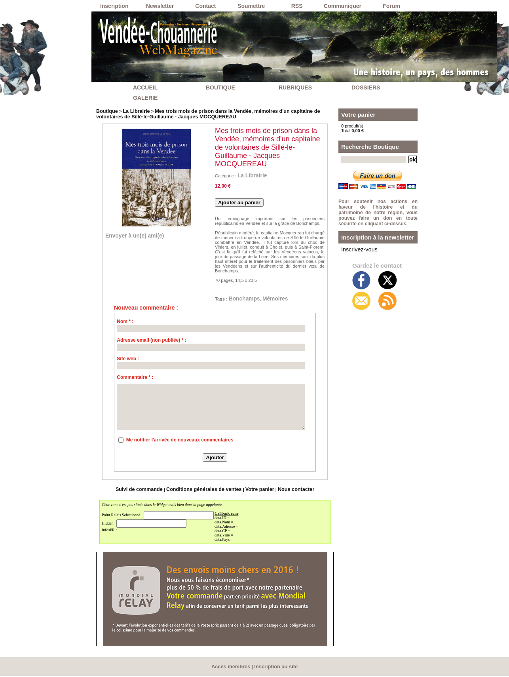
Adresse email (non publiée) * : (151, 342)
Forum (391, 6)
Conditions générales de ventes (205, 491)
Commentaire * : (135, 379)
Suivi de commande (148, 491)
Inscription (114, 6)
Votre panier (253, 491)
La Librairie (131, 110)
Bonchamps (249, 300)
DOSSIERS (365, 87)
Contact (205, 6)
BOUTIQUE (220, 87)
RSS (297, 6)
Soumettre (251, 6)
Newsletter (160, 6)
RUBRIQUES (295, 87)
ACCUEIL (145, 87)
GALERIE (145, 98)
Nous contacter (286, 491)
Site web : (128, 361)
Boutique (105, 110)
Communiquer (342, 6)
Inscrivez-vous (355, 248)
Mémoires (288, 300)
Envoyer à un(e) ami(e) (143, 235)
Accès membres (232, 668)
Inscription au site (275, 668)
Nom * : (125, 324)
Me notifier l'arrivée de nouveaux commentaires (180, 442)
